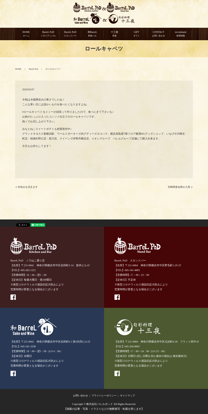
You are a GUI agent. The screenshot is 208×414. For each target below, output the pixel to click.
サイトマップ (127, 395)
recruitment (180, 34)
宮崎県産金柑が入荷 (179, 187)
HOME (26, 34)
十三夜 (114, 34)
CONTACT (158, 34)
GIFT (136, 34)
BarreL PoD (48, 34)
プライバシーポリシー (104, 395)
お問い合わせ (80, 395)
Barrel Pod (33, 69)
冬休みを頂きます (28, 187)
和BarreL (92, 34)
